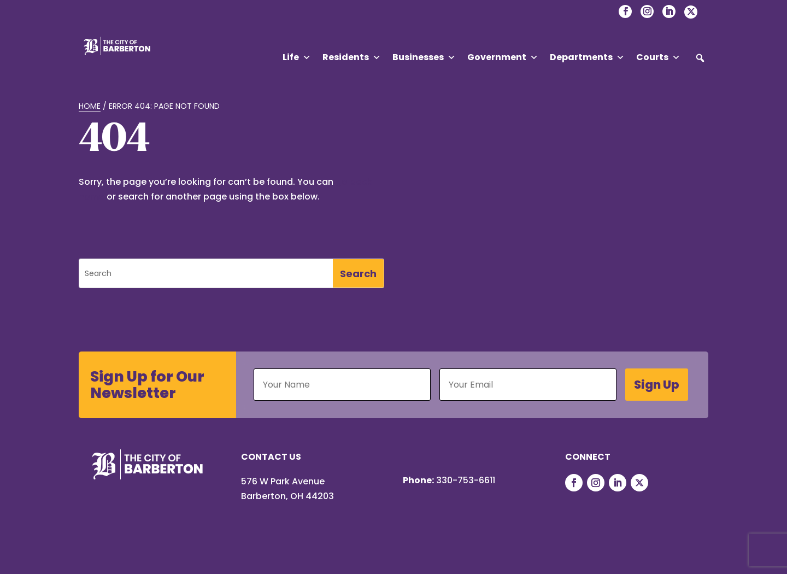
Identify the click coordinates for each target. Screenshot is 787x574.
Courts (658, 57)
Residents (351, 57)
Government (502, 57)
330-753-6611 (465, 480)
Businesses (424, 57)
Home (90, 106)
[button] (700, 58)
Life (297, 57)
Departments (587, 57)
